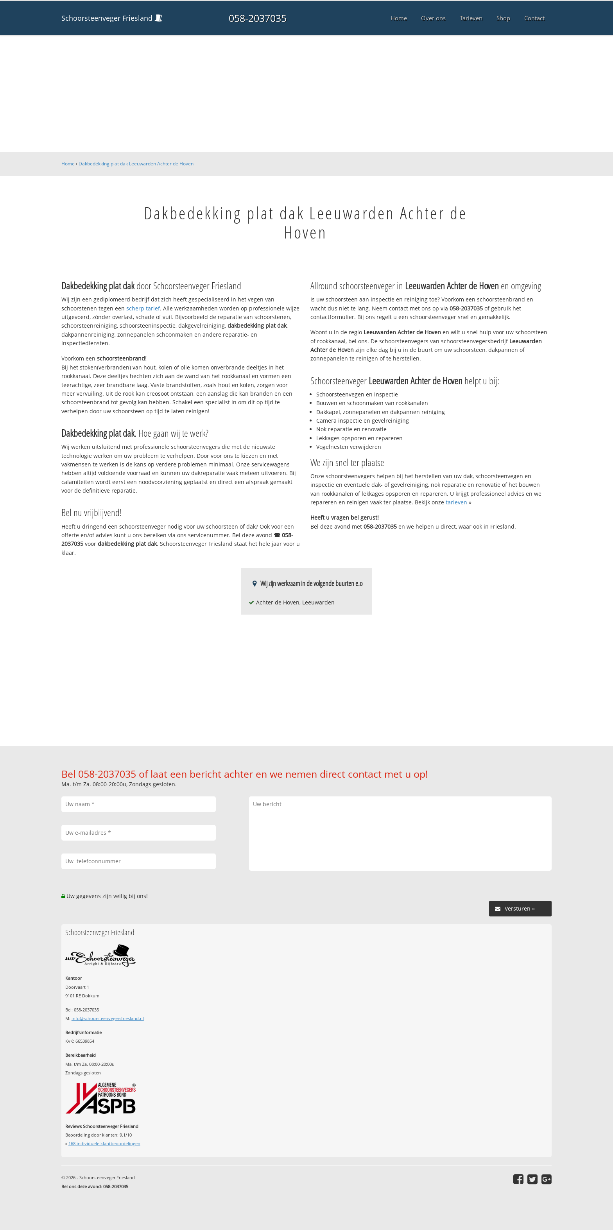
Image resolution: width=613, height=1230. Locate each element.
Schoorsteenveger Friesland (106, 18)
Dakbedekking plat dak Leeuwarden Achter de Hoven (136, 163)
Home (68, 163)
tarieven (456, 502)
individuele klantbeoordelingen (104, 1143)
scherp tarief (143, 308)
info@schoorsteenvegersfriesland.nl (108, 1018)
